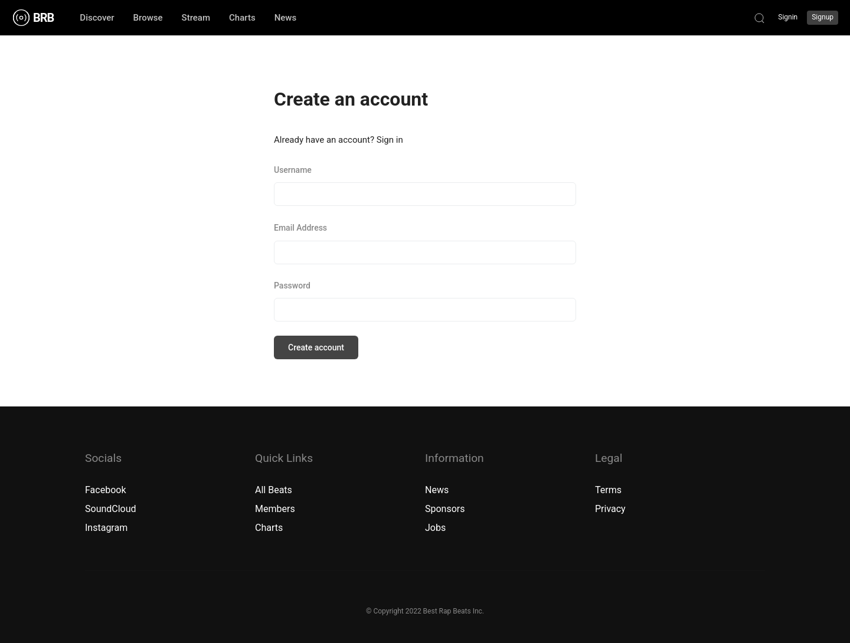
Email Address (300, 227)
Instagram (106, 527)
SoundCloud (110, 508)
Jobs (435, 527)
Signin (787, 17)
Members (275, 508)
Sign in (390, 139)
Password (292, 285)
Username (293, 170)
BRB (43, 18)
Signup (822, 17)
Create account (316, 347)
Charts (269, 527)
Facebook (105, 490)
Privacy (610, 508)
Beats (280, 490)
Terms (608, 490)
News (437, 490)
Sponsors (445, 508)
